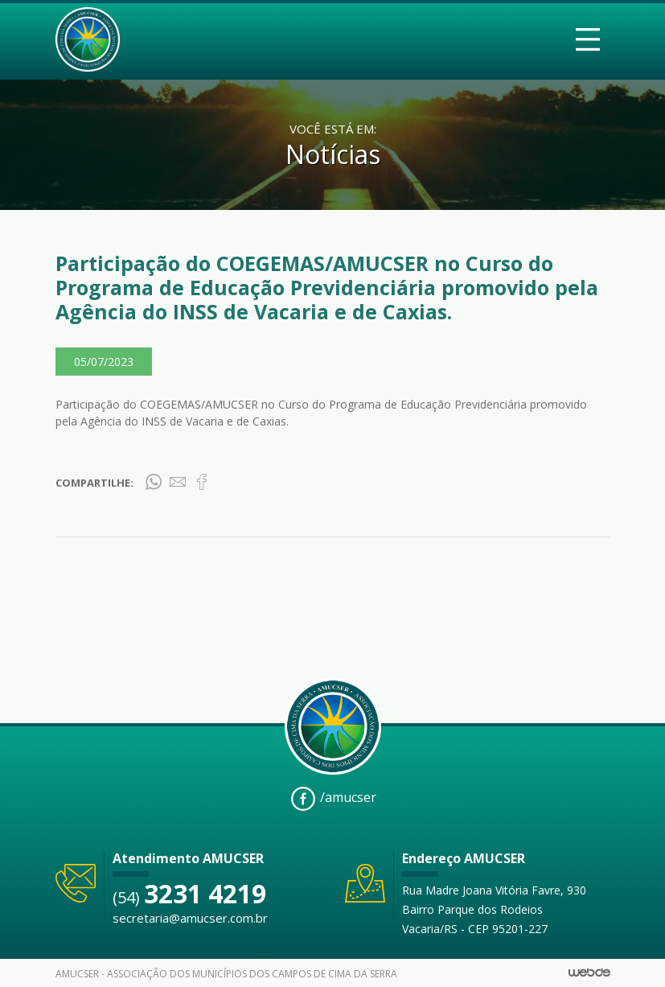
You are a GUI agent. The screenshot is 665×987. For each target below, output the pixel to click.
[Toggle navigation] (587, 39)
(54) (189, 897)
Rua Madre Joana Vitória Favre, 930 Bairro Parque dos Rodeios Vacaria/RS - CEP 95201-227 (494, 909)
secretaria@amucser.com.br (190, 918)
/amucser (333, 799)
